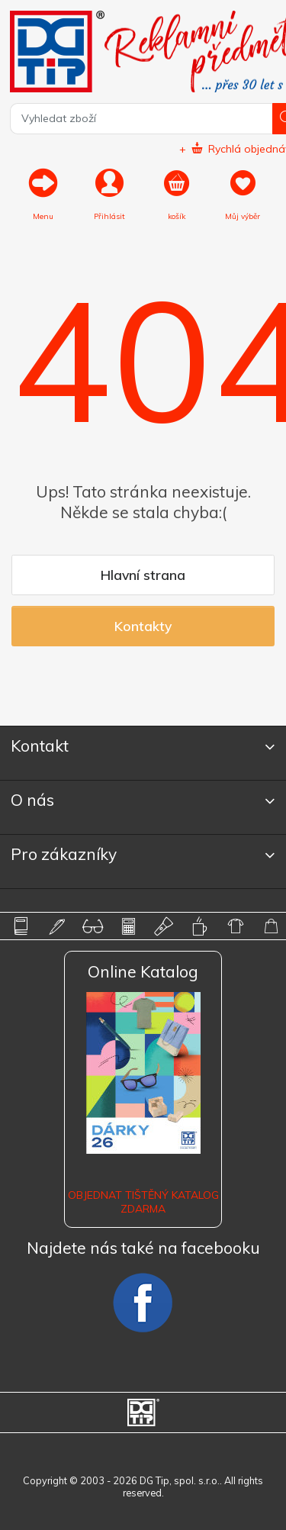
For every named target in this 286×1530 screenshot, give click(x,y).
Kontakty (143, 625)
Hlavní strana (143, 574)
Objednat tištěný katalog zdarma (143, 1202)
